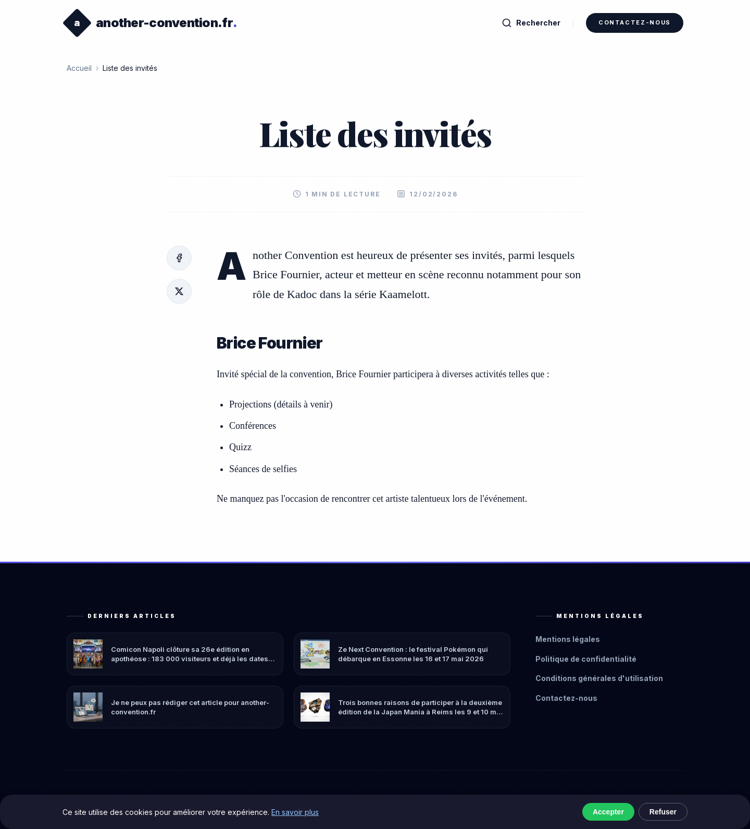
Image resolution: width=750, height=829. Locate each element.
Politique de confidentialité (585, 658)
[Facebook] (179, 257)
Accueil (79, 68)
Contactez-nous (634, 22)
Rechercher (531, 23)
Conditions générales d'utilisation (599, 678)
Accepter (608, 812)
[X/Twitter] (179, 291)
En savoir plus (295, 812)
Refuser (663, 812)
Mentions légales (567, 639)
